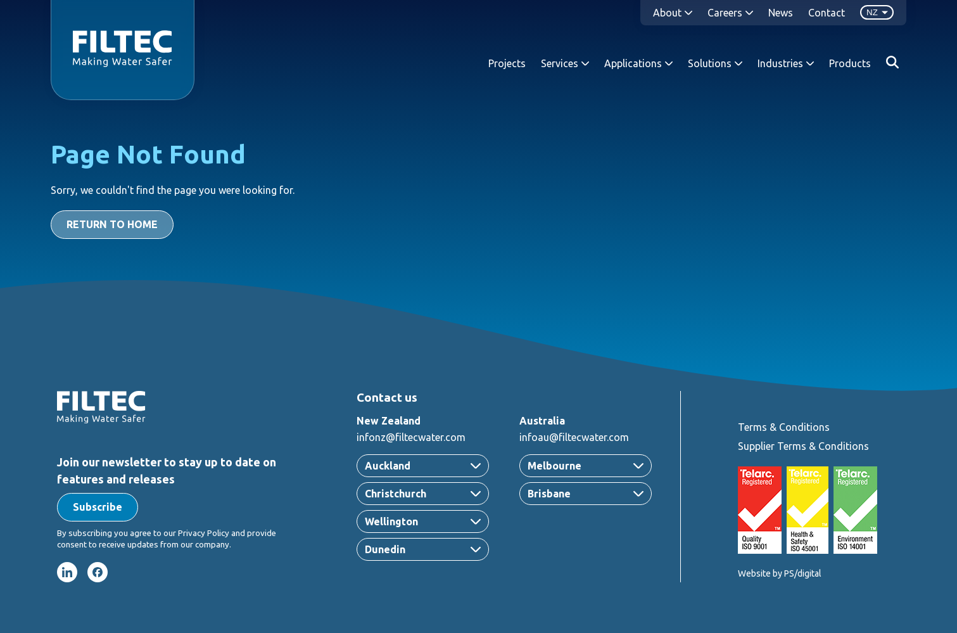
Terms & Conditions (784, 427)
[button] (97, 507)
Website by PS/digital (779, 573)
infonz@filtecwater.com (411, 437)
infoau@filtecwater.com (574, 437)
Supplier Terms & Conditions (803, 446)
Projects (507, 63)
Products (850, 63)
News (780, 12)
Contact (826, 12)
